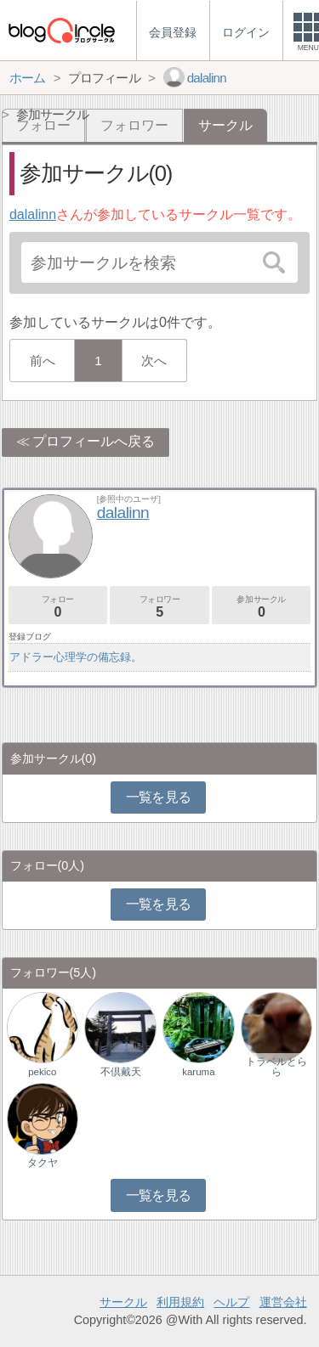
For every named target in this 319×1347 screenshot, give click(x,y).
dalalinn (32, 214)
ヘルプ (231, 1302)
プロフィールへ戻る (93, 441)
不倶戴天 (120, 1072)
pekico (42, 1072)
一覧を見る (158, 797)
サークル (123, 1302)
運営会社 (283, 1302)
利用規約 (180, 1302)
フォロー (58, 607)
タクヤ (42, 1163)
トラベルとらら (276, 1067)
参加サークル (261, 607)
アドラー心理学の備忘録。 (75, 657)
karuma (198, 1072)
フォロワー (134, 125)
